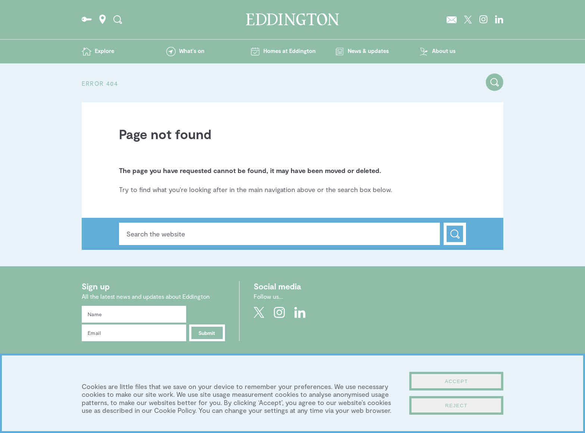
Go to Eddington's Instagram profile (483, 19)
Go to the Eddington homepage (292, 19)
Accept (456, 381)
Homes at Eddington (289, 50)
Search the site (117, 19)
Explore (104, 50)
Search (455, 234)
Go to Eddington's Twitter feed (468, 19)
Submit (206, 333)
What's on (191, 50)
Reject (456, 405)
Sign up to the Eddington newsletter (452, 19)
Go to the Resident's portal (87, 19)
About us (444, 50)
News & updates (368, 50)
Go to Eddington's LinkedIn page (499, 19)
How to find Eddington (102, 19)
